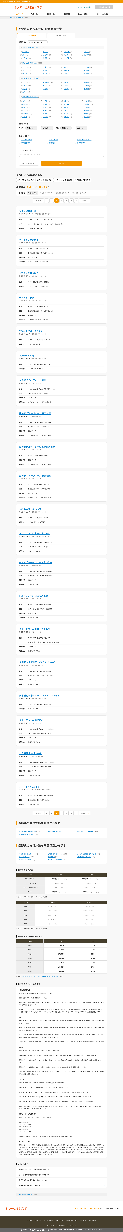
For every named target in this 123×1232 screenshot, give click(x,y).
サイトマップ (83, 1220)
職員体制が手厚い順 (79, 193)
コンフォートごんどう (29, 786)
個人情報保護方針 (49, 1220)
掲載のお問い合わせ (71, 1220)
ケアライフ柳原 (26, 297)
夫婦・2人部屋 (53, 140)
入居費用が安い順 (46, 193)
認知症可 (52, 143)
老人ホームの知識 (102, 14)
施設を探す (34, 14)
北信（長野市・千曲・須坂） (26, 180)
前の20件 (39, 200)
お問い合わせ (59, 1220)
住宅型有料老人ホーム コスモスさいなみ (39, 695)
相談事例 (67, 14)
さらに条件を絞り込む (29, 163)
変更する (35, 42)
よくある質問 (92, 1220)
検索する (61, 163)
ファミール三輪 (26, 355)
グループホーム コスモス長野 (33, 595)
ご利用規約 (38, 1220)
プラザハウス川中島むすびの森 (34, 533)
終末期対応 (81, 143)
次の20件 (84, 200)
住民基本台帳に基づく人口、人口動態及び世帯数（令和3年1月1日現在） (39, 976)
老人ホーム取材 (83, 14)
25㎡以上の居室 (26, 140)
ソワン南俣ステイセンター (32, 330)
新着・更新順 (32, 193)
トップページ (19, 14)
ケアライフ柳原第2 (28, 239)
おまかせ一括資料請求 (84, 7)
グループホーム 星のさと (31, 720)
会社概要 (29, 1220)
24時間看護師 (26, 143)
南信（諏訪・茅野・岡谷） (82, 180)
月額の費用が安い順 (62, 193)
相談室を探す (51, 14)
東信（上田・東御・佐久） (44, 180)
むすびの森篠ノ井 (28, 210)
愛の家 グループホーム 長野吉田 (35, 413)
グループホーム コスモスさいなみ (35, 562)
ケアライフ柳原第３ (28, 273)
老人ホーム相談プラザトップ (16, 17)
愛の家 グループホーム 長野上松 (35, 475)
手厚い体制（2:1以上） (84, 140)
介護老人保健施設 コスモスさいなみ (37, 662)
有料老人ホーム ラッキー (31, 508)
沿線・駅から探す (61, 35)
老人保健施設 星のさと (30, 753)
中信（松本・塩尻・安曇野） (63, 180)
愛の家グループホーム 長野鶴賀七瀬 (37, 446)
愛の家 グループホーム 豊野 (33, 380)
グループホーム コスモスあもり (34, 628)
